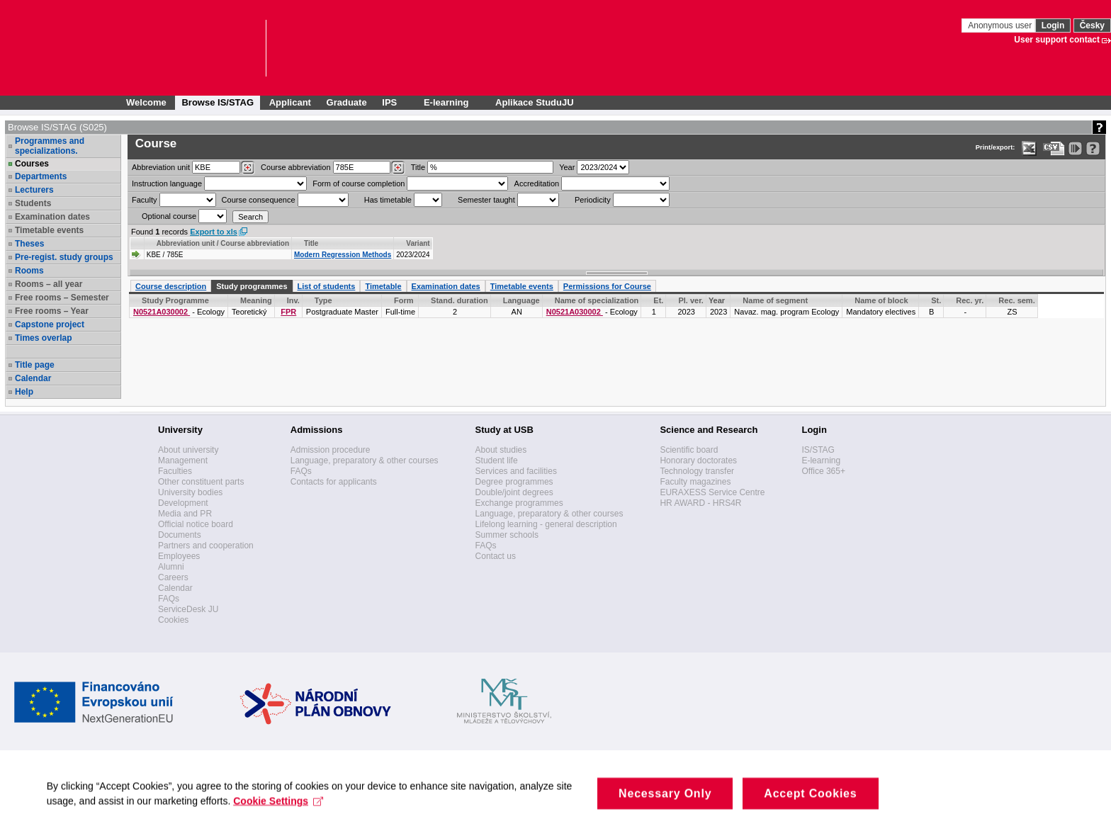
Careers (173, 577)
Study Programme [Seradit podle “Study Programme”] (175, 300)
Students (33, 203)
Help (24, 392)
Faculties (175, 471)
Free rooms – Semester (62, 298)
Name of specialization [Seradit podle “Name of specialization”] (597, 300)
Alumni (171, 567)
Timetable (383, 286)
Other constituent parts (201, 482)
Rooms (29, 271)
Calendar (33, 378)
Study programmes (251, 286)
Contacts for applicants (334, 482)
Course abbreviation (295, 167)
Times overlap (43, 338)
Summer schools (506, 535)
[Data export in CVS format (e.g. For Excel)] (1054, 148)
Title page (35, 365)
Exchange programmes (519, 503)
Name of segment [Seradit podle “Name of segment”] (775, 300)
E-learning (820, 460)
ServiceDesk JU (188, 609)
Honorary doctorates (698, 460)
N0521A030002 (161, 311)
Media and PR (185, 514)
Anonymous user (1001, 25)
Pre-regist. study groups (64, 257)
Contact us (495, 556)
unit (161, 167)
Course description (170, 286)
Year (567, 167)
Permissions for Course (607, 286)
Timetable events (49, 230)
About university (188, 450)
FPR (288, 311)
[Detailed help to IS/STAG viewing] (1092, 148)
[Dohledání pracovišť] (247, 168)
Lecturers (34, 190)
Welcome (146, 102)
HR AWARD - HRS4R (700, 503)
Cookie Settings (282, 814)
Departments (41, 176)
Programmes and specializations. (49, 146)
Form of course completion (358, 183)
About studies (501, 450)
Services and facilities (516, 471)
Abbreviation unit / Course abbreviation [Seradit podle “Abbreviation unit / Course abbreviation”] (223, 243)
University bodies (190, 492)
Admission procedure (331, 450)
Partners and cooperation (206, 545)
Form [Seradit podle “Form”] (404, 300)
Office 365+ (823, 471)
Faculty (144, 200)
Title (418, 167)
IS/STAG (817, 450)
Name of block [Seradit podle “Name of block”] (881, 300)
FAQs (168, 599)
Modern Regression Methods (342, 255)
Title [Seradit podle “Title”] (311, 243)
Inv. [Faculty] (293, 300)
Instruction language (167, 183)
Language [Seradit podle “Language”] (521, 300)
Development (183, 503)
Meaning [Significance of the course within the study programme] (256, 300)
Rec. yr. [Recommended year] (969, 300)
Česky (1092, 25)
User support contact (1057, 40)
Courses (32, 164)
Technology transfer (697, 471)
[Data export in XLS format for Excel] (1029, 148)
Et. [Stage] (658, 300)
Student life (496, 460)
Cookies (173, 620)
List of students (327, 286)
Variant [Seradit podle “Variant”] (417, 243)
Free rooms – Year (52, 311)
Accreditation (537, 183)
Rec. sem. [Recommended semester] (1016, 300)
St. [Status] (936, 300)
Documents (179, 535)
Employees (179, 556)
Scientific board (689, 450)
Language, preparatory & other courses (365, 460)
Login (1053, 25)
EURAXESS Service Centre (712, 492)
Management (183, 460)
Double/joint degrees (514, 492)
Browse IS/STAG (217, 102)
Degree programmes (514, 482)
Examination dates (52, 217)
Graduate (347, 102)
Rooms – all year (48, 284)
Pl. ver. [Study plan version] (690, 300)
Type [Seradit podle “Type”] (323, 300)
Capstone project (49, 324)
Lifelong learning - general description (546, 524)
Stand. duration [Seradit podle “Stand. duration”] (459, 300)
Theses (29, 244)
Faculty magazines (695, 482)
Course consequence (258, 200)
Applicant (290, 102)
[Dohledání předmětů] (397, 168)
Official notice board (195, 524)
